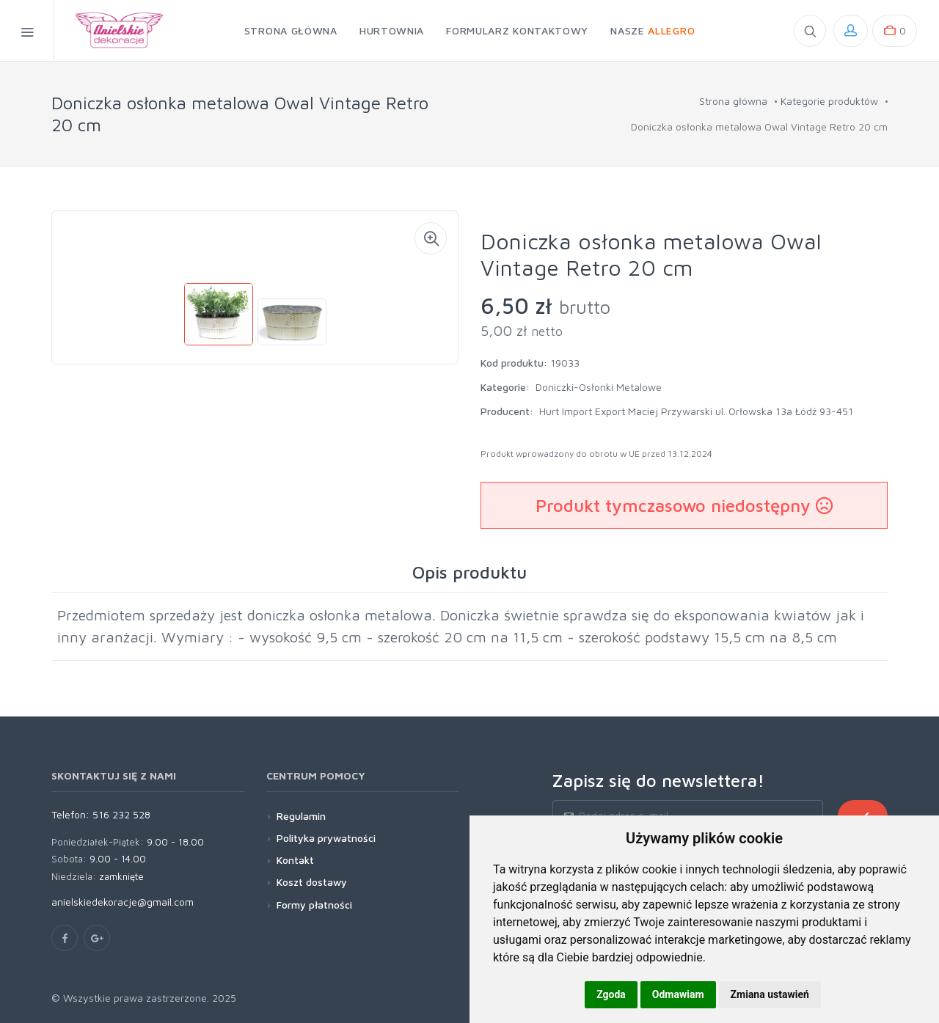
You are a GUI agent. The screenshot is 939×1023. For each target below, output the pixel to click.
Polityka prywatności (326, 838)
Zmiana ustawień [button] (770, 994)
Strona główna (733, 101)
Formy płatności (314, 904)
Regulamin (301, 816)
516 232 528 (121, 814)
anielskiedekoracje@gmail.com (122, 901)
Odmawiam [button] (678, 994)
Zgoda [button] (611, 994)
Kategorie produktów (829, 101)
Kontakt (295, 860)
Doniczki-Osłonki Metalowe (599, 387)
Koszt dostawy (312, 882)
